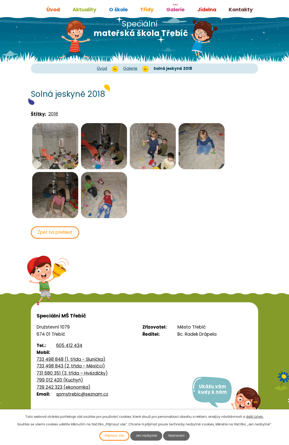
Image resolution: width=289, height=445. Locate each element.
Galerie (175, 9)
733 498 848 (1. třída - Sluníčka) (71, 359)
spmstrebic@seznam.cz (82, 394)
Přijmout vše (114, 435)
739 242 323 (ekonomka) (63, 387)
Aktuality (84, 9)
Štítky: (38, 114)
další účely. (255, 416)
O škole (118, 9)
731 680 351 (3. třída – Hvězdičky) (72, 373)
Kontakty (241, 9)
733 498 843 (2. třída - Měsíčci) (71, 366)
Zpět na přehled (55, 232)
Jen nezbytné (146, 435)
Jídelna (206, 9)
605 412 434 (69, 345)
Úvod (53, 9)
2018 (53, 114)
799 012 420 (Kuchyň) (60, 380)
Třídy (147, 9)
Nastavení (177, 435)
